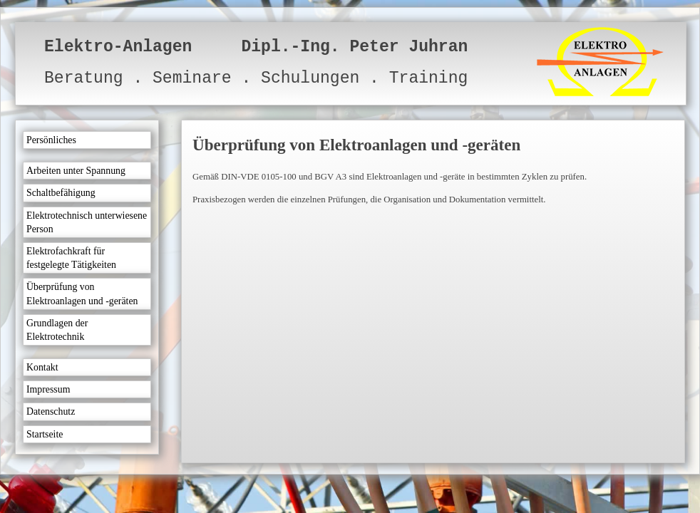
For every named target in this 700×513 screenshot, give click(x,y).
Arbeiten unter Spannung (75, 170)
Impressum (48, 389)
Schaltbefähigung (61, 192)
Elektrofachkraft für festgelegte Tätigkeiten (71, 258)
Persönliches (51, 140)
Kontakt (42, 367)
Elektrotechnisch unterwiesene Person (86, 222)
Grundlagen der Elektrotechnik (57, 330)
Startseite (44, 434)
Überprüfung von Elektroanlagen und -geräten (82, 293)
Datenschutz (50, 411)
